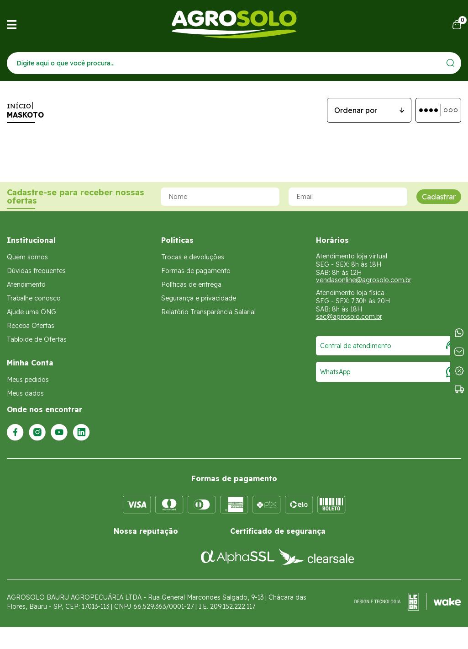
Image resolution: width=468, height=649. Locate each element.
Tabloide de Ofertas (37, 339)
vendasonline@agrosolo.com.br (363, 280)
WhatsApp (388, 371)
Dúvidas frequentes (36, 271)
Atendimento (26, 284)
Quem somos (27, 257)
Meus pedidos (28, 379)
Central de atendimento (388, 346)
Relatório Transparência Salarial (208, 312)
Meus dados (25, 393)
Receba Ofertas (30, 326)
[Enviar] (450, 63)
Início (19, 106)
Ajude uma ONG (31, 312)
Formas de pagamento (196, 271)
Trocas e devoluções (192, 257)
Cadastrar (439, 196)
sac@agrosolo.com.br (349, 316)
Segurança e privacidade (198, 298)
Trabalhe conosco (34, 298)
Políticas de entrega (191, 284)
